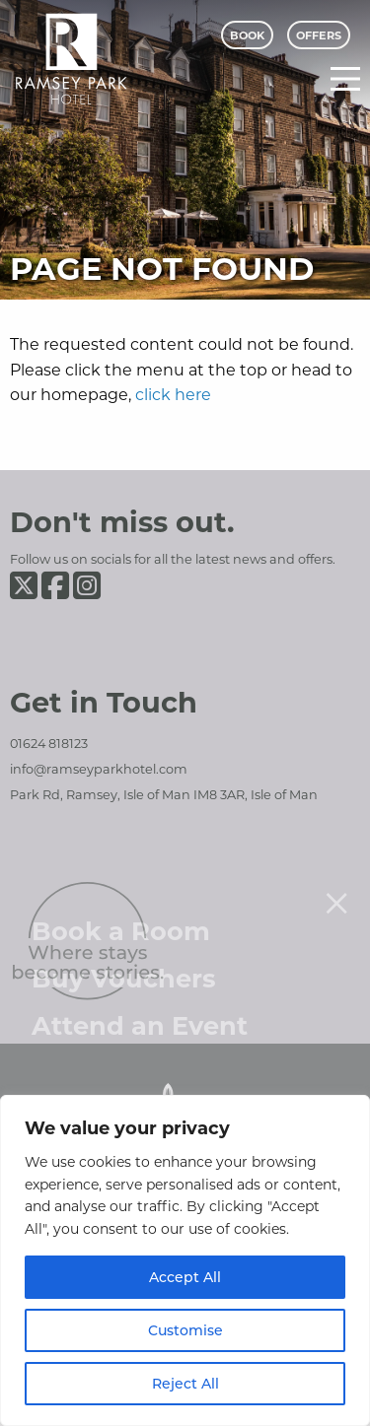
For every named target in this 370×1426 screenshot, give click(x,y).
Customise (185, 1330)
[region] (185, 1260)
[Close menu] (336, 880)
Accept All (185, 1276)
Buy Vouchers (124, 955)
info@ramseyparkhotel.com (98, 769)
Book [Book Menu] (247, 35)
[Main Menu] (345, 79)
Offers (318, 35)
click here (173, 393)
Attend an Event (140, 1002)
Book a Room (121, 908)
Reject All (185, 1383)
